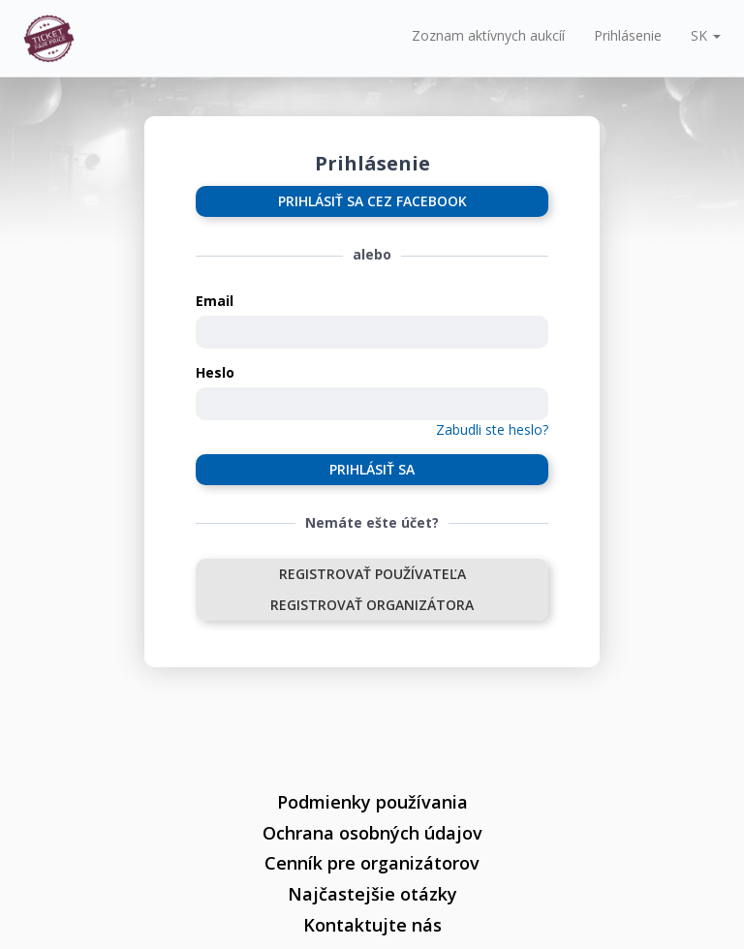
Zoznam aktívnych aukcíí (488, 35)
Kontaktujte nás (372, 924)
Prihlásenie (628, 35)
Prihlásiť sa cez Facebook (372, 201)
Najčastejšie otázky (372, 893)
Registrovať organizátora (372, 605)
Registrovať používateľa (372, 574)
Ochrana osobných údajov (372, 832)
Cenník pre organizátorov (372, 862)
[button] (705, 36)
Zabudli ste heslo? (492, 429)
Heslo (215, 372)
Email (214, 300)
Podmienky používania (372, 801)
